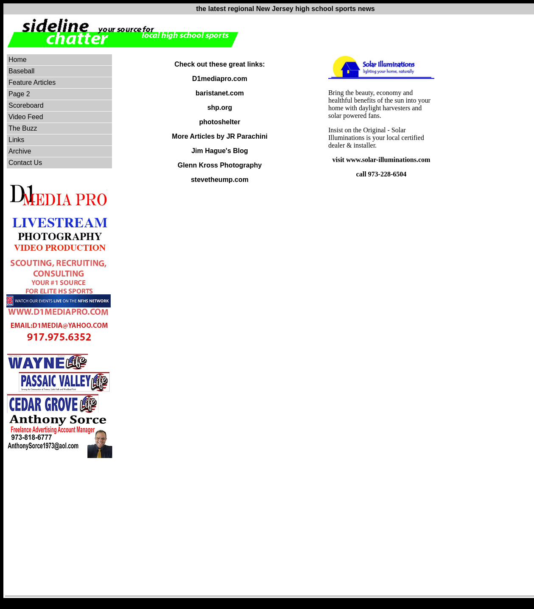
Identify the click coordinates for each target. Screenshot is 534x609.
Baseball (21, 71)
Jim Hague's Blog (219, 150)
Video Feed (25, 116)
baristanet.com (220, 93)
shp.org (219, 107)
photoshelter (219, 122)
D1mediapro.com (219, 78)
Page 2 (19, 94)
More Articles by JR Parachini (219, 136)
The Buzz (22, 128)
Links (16, 139)
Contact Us (25, 162)
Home (17, 59)
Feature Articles (32, 82)
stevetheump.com (220, 179)
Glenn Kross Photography (220, 165)
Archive (19, 151)
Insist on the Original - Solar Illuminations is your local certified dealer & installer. (376, 137)
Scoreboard (26, 105)
